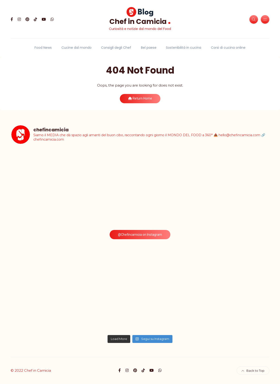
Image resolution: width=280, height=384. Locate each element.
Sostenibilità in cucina (183, 47)
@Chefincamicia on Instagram (140, 234)
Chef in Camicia (140, 21)
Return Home (140, 98)
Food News (43, 47)
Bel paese (148, 47)
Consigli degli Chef (116, 47)
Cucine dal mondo (76, 47)
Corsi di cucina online (228, 47)
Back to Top (253, 370)
